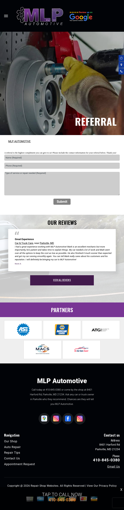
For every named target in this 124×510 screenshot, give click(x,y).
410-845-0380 (53, 389)
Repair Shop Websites (44, 485)
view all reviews (62, 280)
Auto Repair (12, 447)
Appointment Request (19, 464)
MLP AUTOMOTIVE (19, 141)
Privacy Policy (108, 485)
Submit (62, 202)
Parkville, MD (47, 243)
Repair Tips (12, 452)
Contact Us (12, 458)
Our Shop (10, 441)
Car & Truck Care (24, 243)
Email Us (113, 466)
